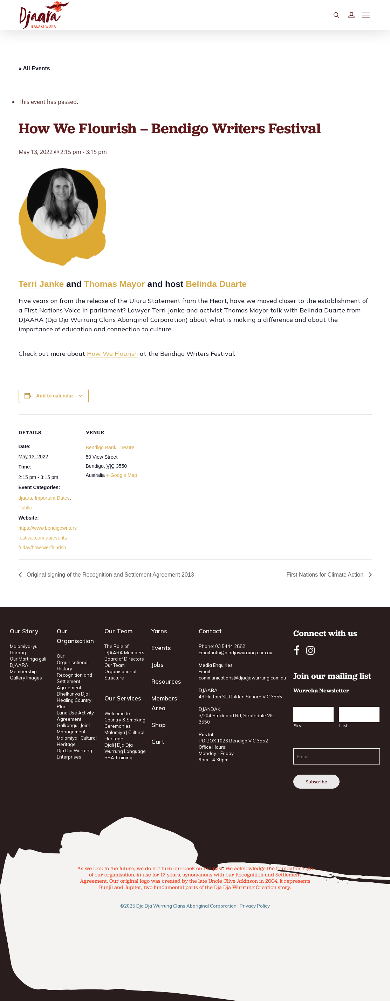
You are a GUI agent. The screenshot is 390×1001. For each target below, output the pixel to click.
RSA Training (118, 757)
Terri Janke (41, 284)
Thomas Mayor (114, 284)
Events (161, 647)
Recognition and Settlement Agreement (74, 681)
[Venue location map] (190, 463)
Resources (166, 681)
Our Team (114, 665)
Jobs (157, 664)
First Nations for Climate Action (325, 575)
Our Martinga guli (28, 659)
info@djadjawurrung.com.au (242, 652)
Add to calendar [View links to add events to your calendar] (54, 396)
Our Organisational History (73, 662)
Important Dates (52, 498)
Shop (158, 724)
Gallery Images (26, 678)
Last (343, 725)
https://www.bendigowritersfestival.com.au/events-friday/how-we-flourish (48, 537)
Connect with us (325, 633)
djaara (25, 498)
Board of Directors (124, 659)
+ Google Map (121, 475)
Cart (157, 741)
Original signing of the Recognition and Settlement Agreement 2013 (109, 575)
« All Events (34, 68)
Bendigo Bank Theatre (110, 447)
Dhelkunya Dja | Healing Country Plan (74, 700)
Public (25, 507)
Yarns (159, 631)
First (298, 725)
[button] (366, 24)
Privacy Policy (255, 906)
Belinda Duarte (216, 284)
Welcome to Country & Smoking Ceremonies (124, 720)
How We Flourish (112, 354)
